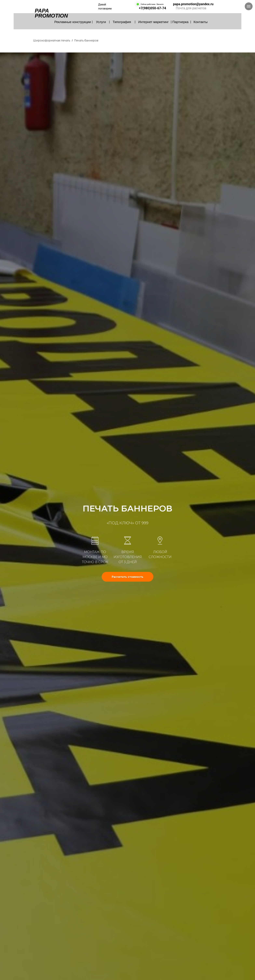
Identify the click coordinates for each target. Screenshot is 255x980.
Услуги (101, 22)
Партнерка (180, 22)
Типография (122, 22)
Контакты (201, 22)
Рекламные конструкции (72, 22)
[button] (127, 577)
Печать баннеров (86, 40)
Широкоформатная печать (51, 40)
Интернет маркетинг (153, 22)
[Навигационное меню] (248, 6)
